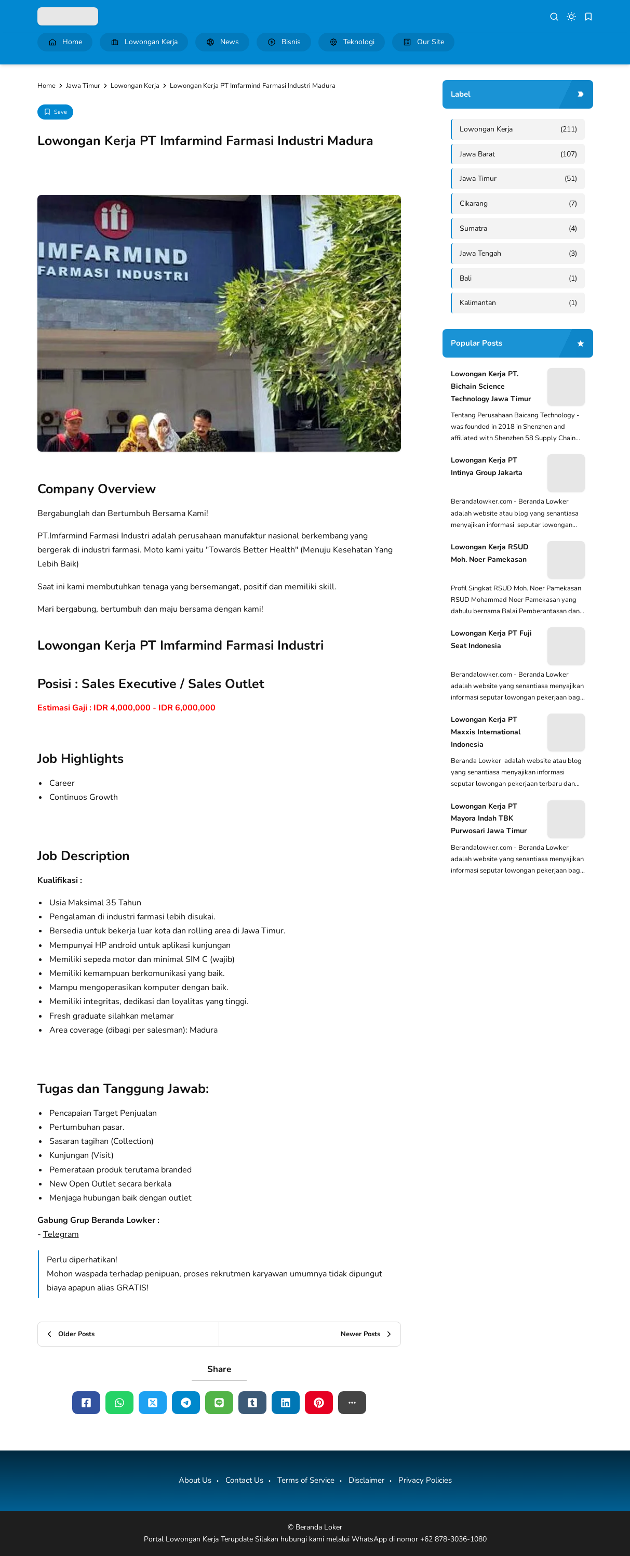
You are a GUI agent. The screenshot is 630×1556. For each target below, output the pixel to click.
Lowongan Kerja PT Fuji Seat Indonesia (491, 639)
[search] (554, 16)
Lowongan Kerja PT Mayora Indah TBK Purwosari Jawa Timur (489, 818)
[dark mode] (571, 16)
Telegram (61, 1234)
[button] (352, 1402)
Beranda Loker (319, 1527)
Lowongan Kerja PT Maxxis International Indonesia (485, 732)
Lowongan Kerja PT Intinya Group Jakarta (486, 466)
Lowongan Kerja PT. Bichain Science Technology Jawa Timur (491, 386)
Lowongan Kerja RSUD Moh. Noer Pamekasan (490, 553)
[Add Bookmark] (55, 112)
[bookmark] (588, 16)
